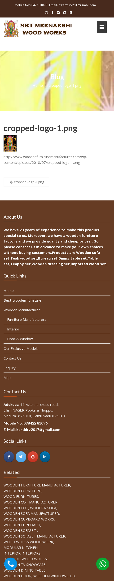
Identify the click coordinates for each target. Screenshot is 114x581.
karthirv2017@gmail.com (38, 429)
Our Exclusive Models (21, 348)
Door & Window (20, 338)
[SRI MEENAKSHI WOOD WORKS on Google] (33, 456)
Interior (14, 329)
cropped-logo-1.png (40, 128)
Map (7, 377)
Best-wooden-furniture (23, 300)
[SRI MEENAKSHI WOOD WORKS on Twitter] (21, 456)
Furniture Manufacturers (27, 319)
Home (9, 291)
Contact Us (13, 358)
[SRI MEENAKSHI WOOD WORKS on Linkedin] (45, 456)
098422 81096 (36, 423)
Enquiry (10, 367)
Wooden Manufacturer (22, 310)
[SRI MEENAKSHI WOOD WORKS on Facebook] (9, 456)
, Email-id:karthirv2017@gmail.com (72, 5)
